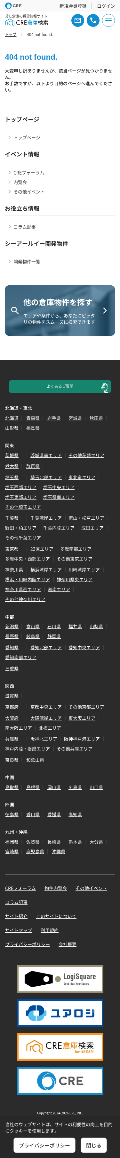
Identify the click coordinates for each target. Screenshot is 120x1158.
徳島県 (12, 814)
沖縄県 (58, 851)
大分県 (96, 841)
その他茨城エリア (86, 455)
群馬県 (33, 466)
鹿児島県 (35, 851)
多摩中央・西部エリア (27, 558)
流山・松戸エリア (86, 518)
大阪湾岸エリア (46, 718)
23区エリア (41, 548)
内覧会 (20, 182)
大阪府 (12, 718)
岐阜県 (33, 636)
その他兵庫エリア (74, 748)
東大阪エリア (81, 718)
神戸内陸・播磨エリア (27, 748)
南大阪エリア (18, 728)
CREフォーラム (28, 172)
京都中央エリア (46, 706)
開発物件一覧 (26, 261)
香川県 (33, 814)
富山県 (33, 626)
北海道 (12, 418)
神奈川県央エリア (74, 579)
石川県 (54, 626)
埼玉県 (12, 477)
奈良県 (12, 759)
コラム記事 (24, 226)
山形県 (12, 428)
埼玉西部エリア (20, 487)
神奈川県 (14, 569)
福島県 (33, 428)
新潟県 (12, 626)
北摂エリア (50, 728)
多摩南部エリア (76, 548)
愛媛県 (54, 814)
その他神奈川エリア (25, 599)
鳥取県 (12, 787)
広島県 (75, 787)
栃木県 (12, 466)
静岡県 (54, 636)
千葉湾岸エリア (46, 518)
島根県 (33, 787)
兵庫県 (12, 738)
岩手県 (54, 418)
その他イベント (29, 191)
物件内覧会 (55, 888)
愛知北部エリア (46, 647)
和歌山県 (35, 759)
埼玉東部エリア (20, 497)
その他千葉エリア (23, 537)
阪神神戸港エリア (82, 738)
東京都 (12, 548)
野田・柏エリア (20, 527)
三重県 (12, 668)
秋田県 (96, 418)
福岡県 (12, 841)
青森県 (33, 418)
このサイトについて (56, 916)
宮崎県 (12, 851)
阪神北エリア (43, 738)
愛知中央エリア (84, 647)
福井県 (75, 626)
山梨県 (96, 626)
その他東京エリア (74, 558)
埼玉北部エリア (46, 477)
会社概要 (67, 944)
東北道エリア (81, 477)
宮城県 (75, 418)
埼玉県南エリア (59, 497)
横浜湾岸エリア (46, 569)
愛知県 (12, 647)
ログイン (106, 6)
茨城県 (12, 455)
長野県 (12, 636)
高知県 (75, 814)
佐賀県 (33, 841)
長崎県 (54, 841)
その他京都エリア (86, 706)
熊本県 (75, 841)
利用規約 (50, 930)
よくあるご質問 (60, 386)
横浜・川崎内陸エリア (27, 579)
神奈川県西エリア (23, 589)
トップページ (26, 137)
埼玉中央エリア (59, 487)
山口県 (96, 787)
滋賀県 (12, 695)
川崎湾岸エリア (84, 569)
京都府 (12, 706)
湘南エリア (59, 589)
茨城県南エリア (46, 455)
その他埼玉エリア (23, 507)
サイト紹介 (16, 916)
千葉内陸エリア (59, 527)
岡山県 (54, 787)
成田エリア (92, 527)
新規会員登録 (73, 6)
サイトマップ (18, 930)
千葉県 (12, 518)
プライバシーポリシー (27, 944)
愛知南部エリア (20, 657)
